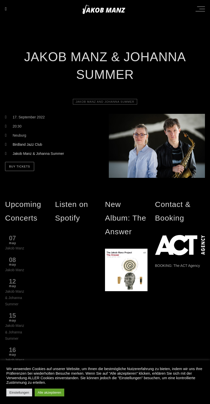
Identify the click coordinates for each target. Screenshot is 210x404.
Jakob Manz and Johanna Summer (105, 101)
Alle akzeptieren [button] (49, 392)
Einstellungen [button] (19, 392)
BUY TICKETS (19, 166)
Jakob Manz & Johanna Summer (38, 154)
